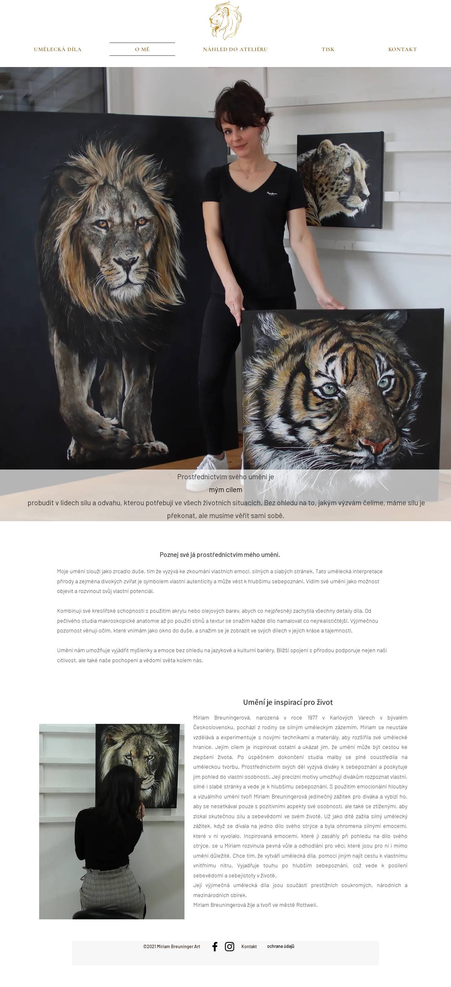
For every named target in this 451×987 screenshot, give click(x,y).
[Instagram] (229, 946)
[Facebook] (215, 946)
